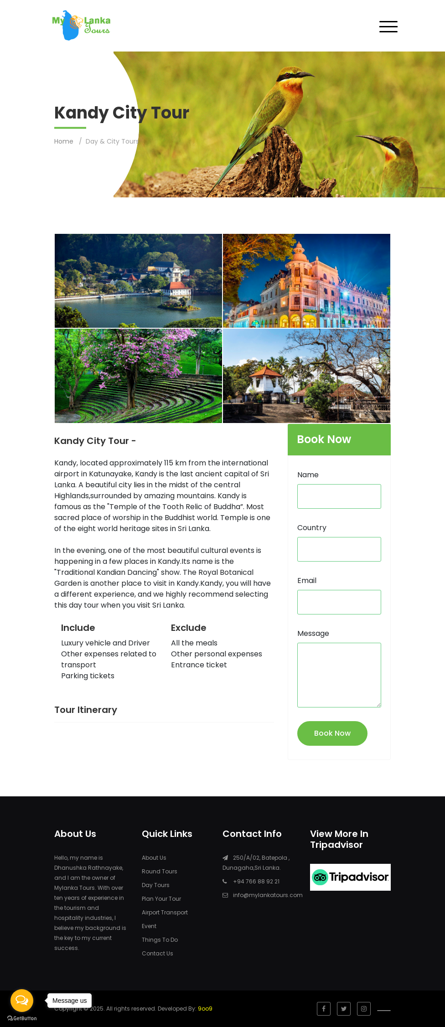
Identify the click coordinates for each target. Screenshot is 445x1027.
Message (313, 633)
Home (63, 141)
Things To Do (160, 940)
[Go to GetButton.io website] (21, 1018)
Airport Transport (165, 912)
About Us (154, 858)
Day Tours (156, 885)
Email (306, 580)
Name (308, 475)
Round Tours (159, 871)
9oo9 (205, 1008)
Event (149, 926)
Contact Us (157, 953)
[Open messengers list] (21, 1000)
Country (311, 527)
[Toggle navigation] (388, 26)
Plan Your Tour (161, 899)
